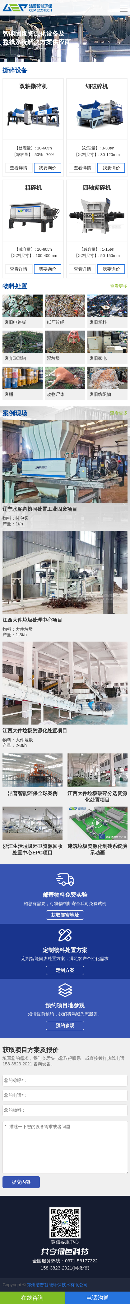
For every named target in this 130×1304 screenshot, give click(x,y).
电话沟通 (97, 1298)
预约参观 (65, 1025)
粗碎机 (33, 188)
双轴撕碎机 (33, 86)
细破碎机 (97, 86)
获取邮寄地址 (65, 914)
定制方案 (65, 970)
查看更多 (119, 286)
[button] (124, 8)
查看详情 (18, 167)
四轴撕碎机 (97, 188)
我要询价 (47, 167)
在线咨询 (32, 1298)
